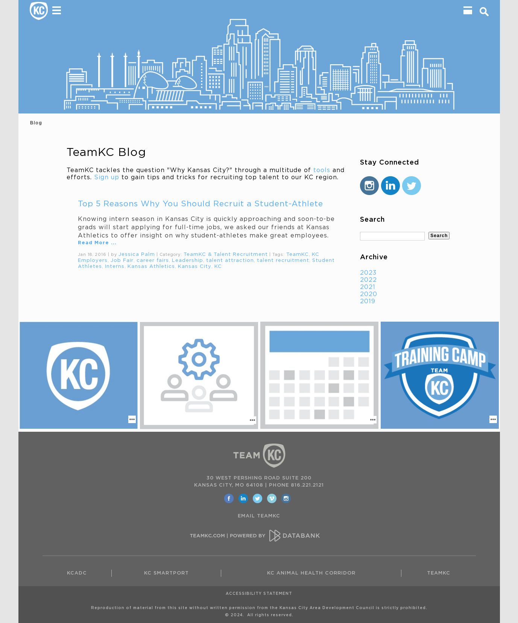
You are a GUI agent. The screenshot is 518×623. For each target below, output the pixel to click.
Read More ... (97, 242)
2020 (368, 294)
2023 (368, 273)
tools (321, 170)
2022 (368, 280)
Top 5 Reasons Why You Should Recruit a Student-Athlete (200, 204)
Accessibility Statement (259, 594)
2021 (367, 287)
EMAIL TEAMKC (259, 516)
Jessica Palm (136, 254)
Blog (36, 123)
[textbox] (392, 236)
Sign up (106, 177)
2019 (367, 301)
